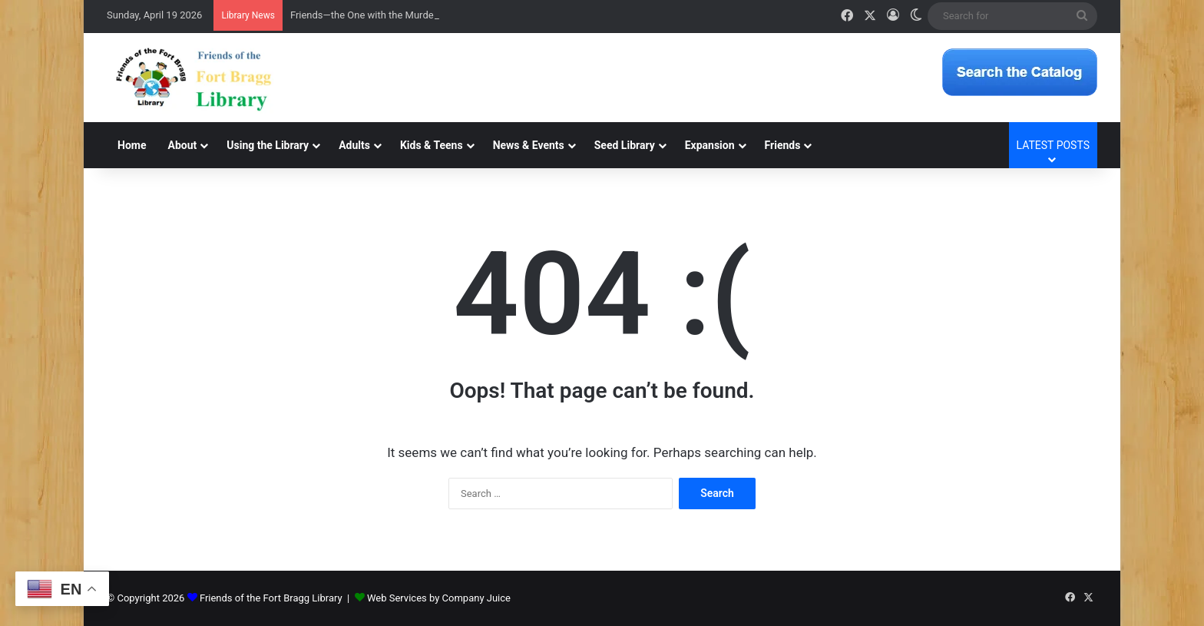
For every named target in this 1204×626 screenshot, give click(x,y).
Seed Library (624, 145)
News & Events (528, 145)
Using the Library (268, 145)
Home (131, 145)
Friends (783, 145)
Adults (354, 145)
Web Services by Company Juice (439, 598)
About (182, 145)
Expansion (710, 145)
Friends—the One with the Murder (363, 15)
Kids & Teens (431, 145)
